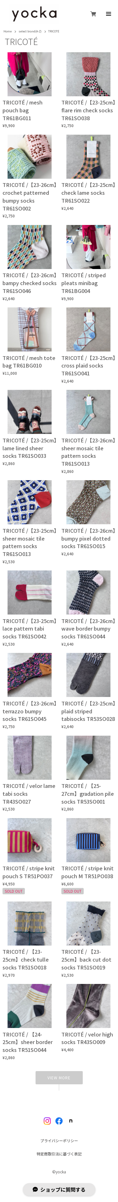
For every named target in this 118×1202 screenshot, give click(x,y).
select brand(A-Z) (30, 31)
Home (7, 31)
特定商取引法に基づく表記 (59, 1154)
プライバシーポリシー (59, 1141)
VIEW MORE (59, 1077)
